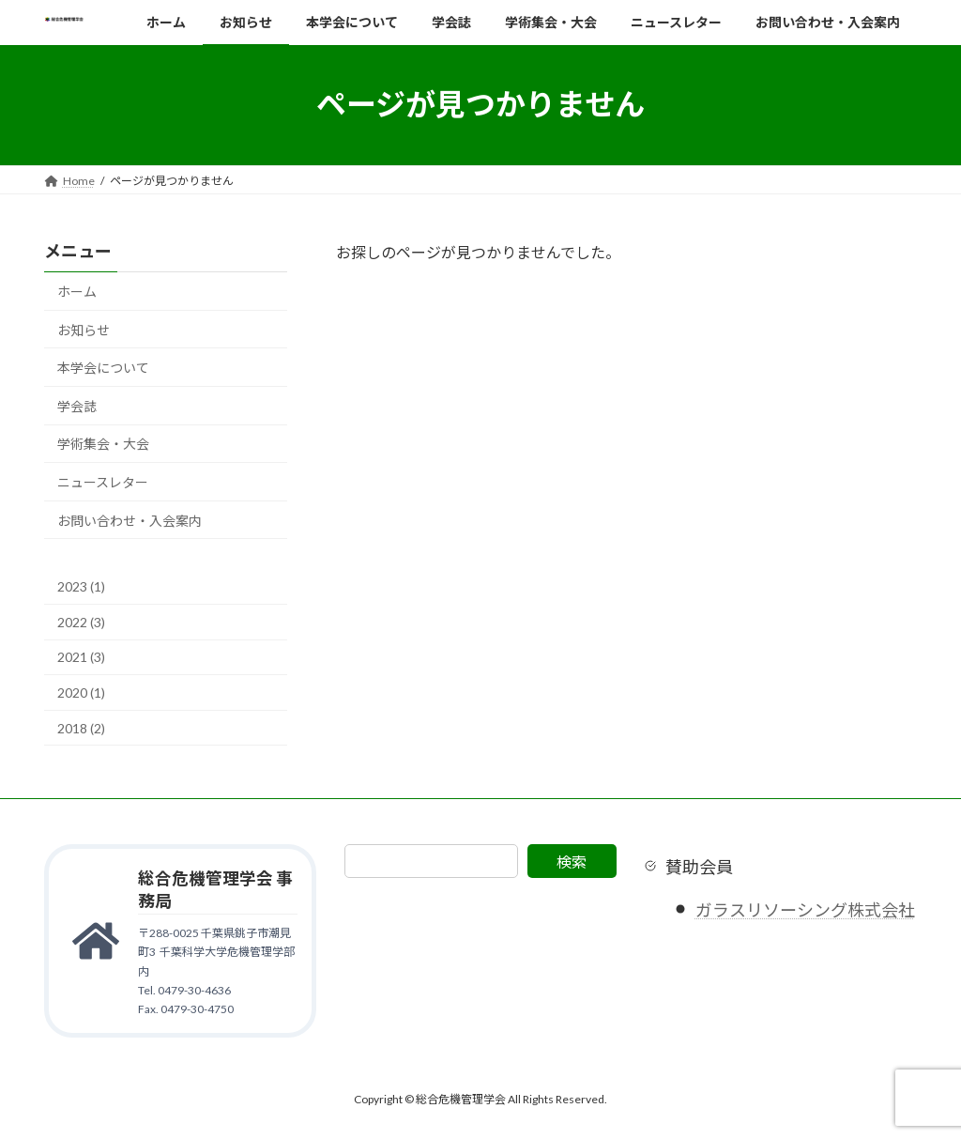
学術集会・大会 (103, 444)
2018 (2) (81, 727)
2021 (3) (81, 657)
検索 (572, 861)
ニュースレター (102, 482)
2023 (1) (81, 586)
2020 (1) (81, 692)
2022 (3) (81, 621)
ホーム (77, 292)
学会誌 (77, 405)
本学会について (103, 368)
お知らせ (83, 329)
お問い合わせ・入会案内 (129, 520)
